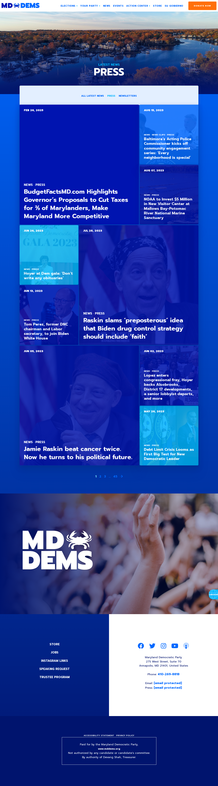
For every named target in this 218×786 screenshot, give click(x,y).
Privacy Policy (126, 738)
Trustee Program (54, 677)
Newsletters (128, 96)
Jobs (54, 653)
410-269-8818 (169, 676)
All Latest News (92, 96)
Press (111, 96)
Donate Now (202, 5)
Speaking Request (54, 669)
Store (54, 644)
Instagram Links (54, 661)
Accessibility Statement (98, 738)
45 (115, 477)
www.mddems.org (109, 752)
